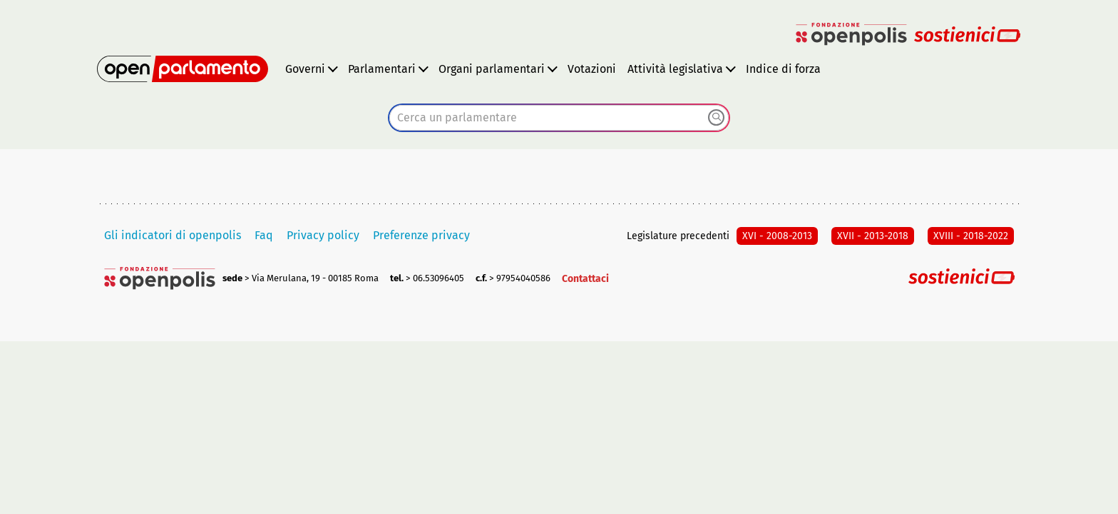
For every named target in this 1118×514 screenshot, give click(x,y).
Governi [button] (305, 69)
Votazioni (592, 69)
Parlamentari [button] (382, 69)
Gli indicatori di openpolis (172, 235)
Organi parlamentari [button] (492, 69)
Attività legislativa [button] (675, 69)
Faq (264, 235)
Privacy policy (323, 235)
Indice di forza (783, 69)
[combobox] (559, 117)
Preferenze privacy (421, 235)
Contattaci (585, 279)
